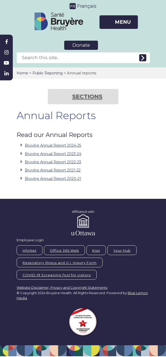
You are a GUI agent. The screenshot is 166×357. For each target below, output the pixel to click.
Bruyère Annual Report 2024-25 (53, 145)
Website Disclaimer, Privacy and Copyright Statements (62, 287)
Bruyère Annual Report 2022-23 (53, 162)
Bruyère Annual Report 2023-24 (53, 154)
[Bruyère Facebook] (6, 42)
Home (22, 73)
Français (86, 6)
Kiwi (96, 250)
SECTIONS (87, 96)
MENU (123, 22)
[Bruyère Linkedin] (6, 73)
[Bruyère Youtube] (6, 62)
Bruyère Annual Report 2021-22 (53, 170)
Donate (81, 45)
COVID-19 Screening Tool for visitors (57, 275)
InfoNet (30, 250)
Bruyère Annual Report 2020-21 (53, 178)
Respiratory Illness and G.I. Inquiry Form (60, 263)
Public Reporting (47, 73)
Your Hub (122, 250)
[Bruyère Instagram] (6, 52)
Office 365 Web (64, 250)
